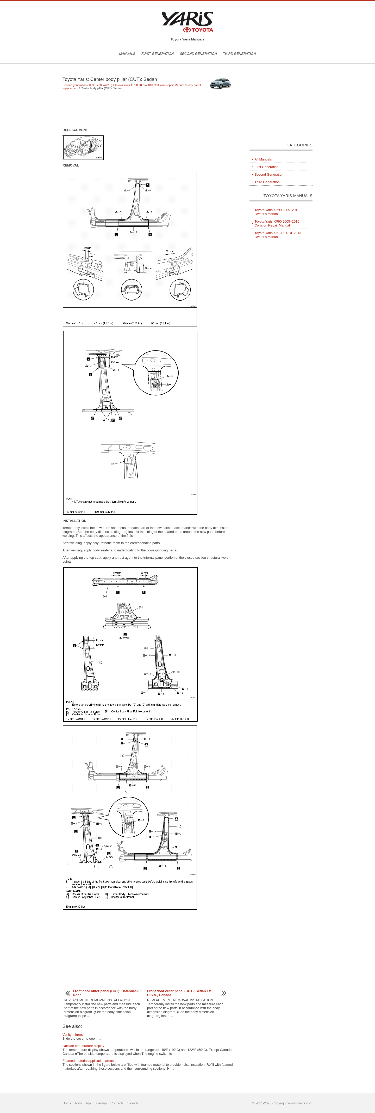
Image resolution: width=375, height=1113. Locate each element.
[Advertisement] (148, 108)
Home (67, 1103)
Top (88, 1103)
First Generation (157, 54)
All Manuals (263, 159)
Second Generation (198, 54)
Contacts (117, 1103)
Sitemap (101, 1103)
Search (132, 1103)
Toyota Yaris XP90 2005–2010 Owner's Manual (277, 212)
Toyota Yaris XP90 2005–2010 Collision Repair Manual (149, 85)
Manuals (127, 54)
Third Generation (239, 54)
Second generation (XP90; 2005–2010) (87, 85)
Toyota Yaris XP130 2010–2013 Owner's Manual (278, 235)
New (78, 1103)
